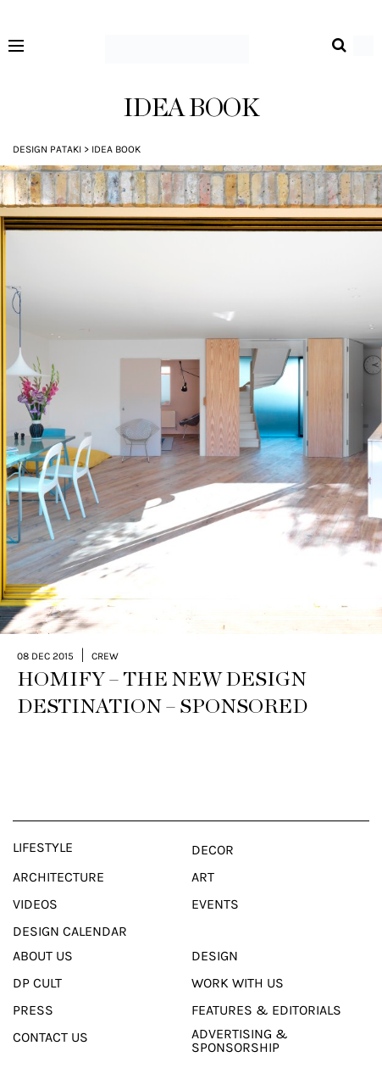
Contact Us (50, 1010)
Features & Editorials (266, 983)
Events (215, 877)
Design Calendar (70, 904)
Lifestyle (43, 820)
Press (33, 983)
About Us (43, 929)
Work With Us (237, 956)
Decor (212, 823)
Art (202, 850)
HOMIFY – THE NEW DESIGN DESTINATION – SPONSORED (162, 666)
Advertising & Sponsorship (239, 1013)
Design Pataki (47, 149)
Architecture (58, 850)
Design (214, 929)
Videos (35, 877)
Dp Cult (37, 956)
